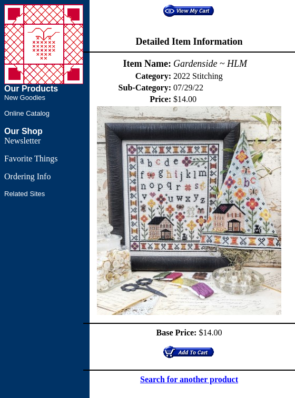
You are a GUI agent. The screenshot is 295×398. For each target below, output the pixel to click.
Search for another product (189, 379)
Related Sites (24, 194)
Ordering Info (27, 176)
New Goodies (24, 97)
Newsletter (22, 140)
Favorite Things (30, 158)
